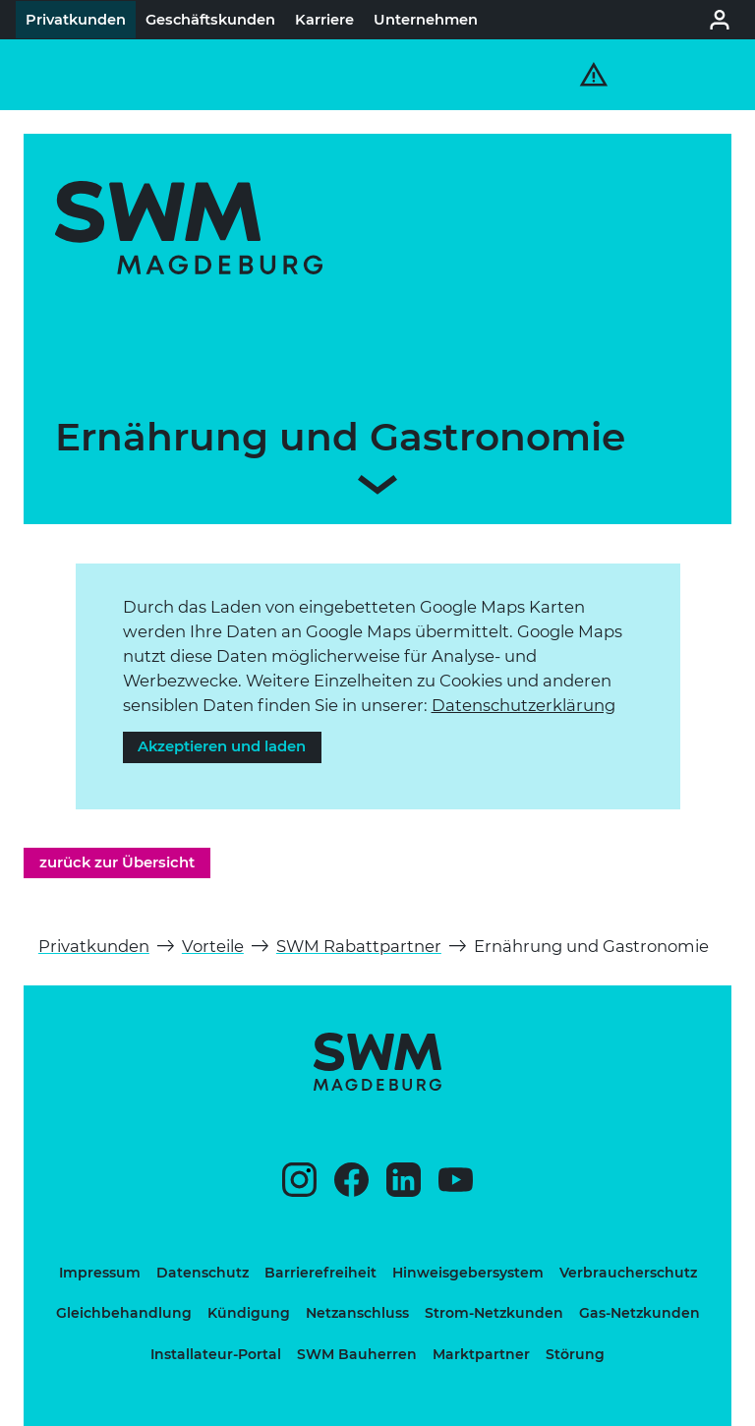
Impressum (100, 1272)
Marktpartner (481, 1354)
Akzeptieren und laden (222, 746)
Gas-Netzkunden (639, 1313)
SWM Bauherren (357, 1354)
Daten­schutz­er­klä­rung (523, 705)
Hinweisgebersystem (468, 1272)
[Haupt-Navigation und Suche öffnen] (688, 74)
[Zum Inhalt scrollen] (377, 488)
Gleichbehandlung (124, 1313)
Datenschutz (202, 1272)
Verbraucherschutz (628, 1272)
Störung (575, 1354)
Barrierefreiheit (320, 1272)
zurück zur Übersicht (117, 862)
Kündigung (248, 1313)
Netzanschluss (357, 1313)
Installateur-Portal (215, 1354)
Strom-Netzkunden (494, 1313)
